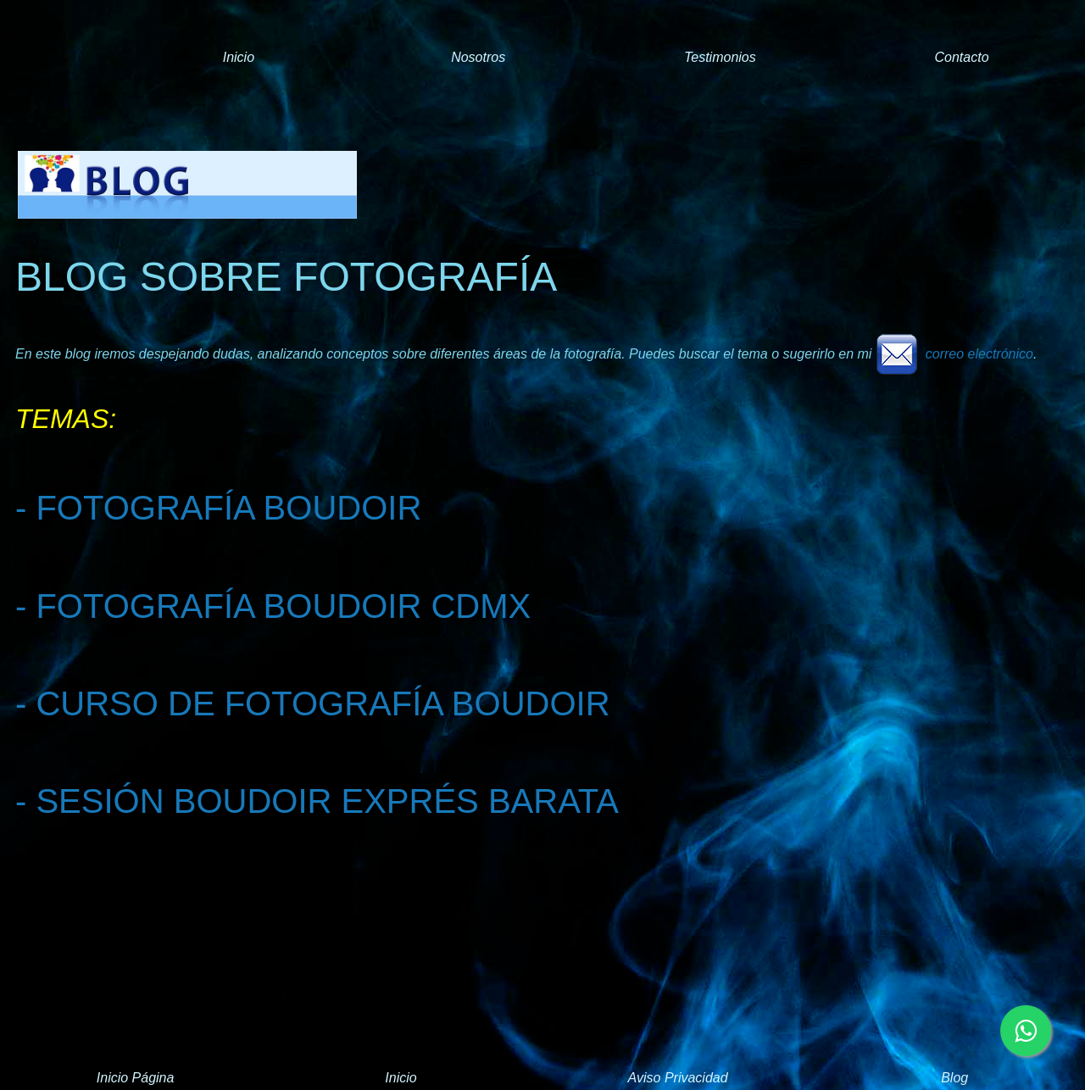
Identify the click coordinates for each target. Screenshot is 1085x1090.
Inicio (238, 57)
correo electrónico (954, 354)
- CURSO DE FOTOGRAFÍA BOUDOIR (312, 703)
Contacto (961, 57)
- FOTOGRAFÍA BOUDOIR (218, 507)
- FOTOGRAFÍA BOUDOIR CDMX (273, 606)
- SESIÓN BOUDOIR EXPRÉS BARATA (317, 801)
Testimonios (720, 57)
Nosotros (478, 57)
